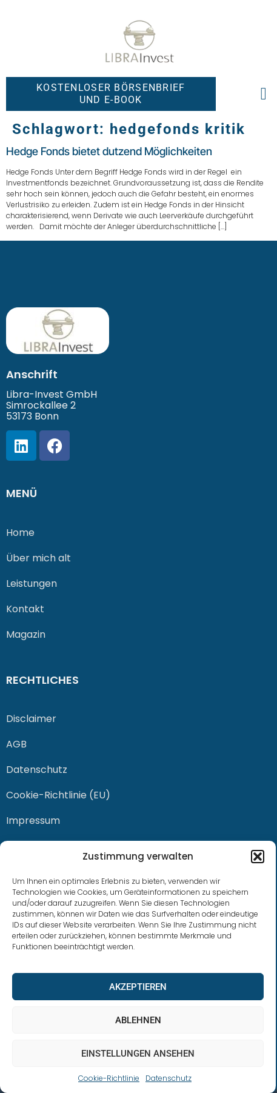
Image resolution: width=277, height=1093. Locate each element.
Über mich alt (38, 558)
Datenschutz (168, 1078)
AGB (16, 744)
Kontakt (25, 609)
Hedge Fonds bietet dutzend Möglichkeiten (109, 151)
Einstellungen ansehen (138, 1053)
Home (20, 533)
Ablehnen (138, 1020)
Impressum (33, 820)
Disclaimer (31, 719)
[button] (258, 857)
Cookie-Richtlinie (108, 1078)
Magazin (25, 634)
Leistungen (31, 583)
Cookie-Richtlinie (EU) (58, 795)
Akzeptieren (138, 986)
